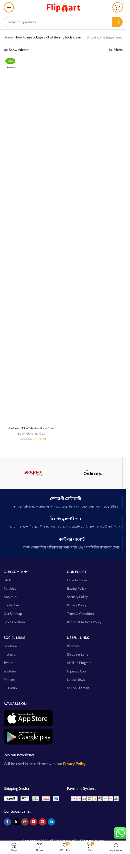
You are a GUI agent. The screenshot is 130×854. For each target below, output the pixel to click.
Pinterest (10, 679)
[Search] (63, 22)
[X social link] (16, 822)
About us (10, 597)
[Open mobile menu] (8, 7)
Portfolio (10, 588)
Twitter (8, 662)
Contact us (11, 605)
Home (8, 37)
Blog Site (73, 646)
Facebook (10, 646)
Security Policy (77, 597)
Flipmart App (76, 671)
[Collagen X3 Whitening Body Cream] (33, 240)
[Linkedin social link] (51, 822)
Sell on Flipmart (78, 688)
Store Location (14, 622)
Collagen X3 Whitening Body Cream (32, 428)
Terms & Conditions (81, 613)
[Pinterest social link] (42, 822)
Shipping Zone (77, 654)
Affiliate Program (79, 662)
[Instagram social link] (25, 822)
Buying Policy (76, 588)
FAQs (7, 580)
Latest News (76, 679)
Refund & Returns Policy (84, 622)
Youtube (10, 671)
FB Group (10, 688)
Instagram (11, 654)
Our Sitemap (13, 613)
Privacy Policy (77, 605)
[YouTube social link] (33, 822)
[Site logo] (63, 7)
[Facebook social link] (7, 822)
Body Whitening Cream (32, 433)
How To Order (77, 580)
